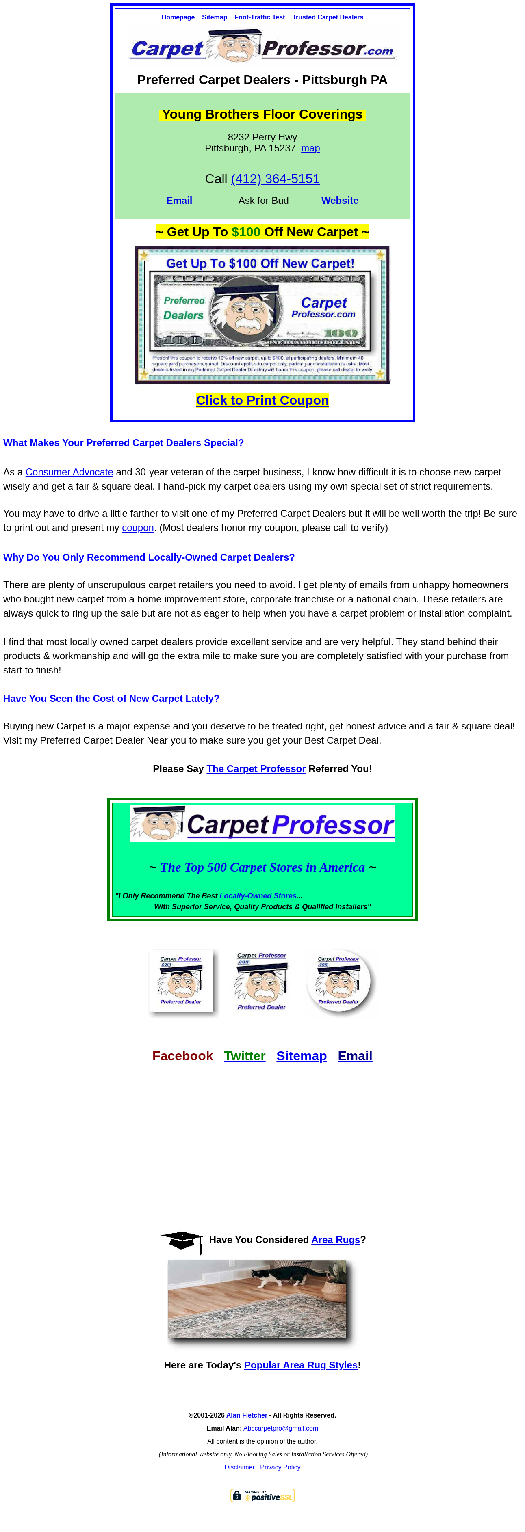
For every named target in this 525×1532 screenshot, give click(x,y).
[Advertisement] (262, 1139)
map (310, 147)
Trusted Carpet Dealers (327, 17)
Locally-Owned (247, 896)
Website (340, 200)
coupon (138, 527)
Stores (285, 896)
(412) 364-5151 (275, 178)
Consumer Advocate (69, 471)
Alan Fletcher (246, 1415)
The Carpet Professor (256, 768)
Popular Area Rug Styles (301, 1364)
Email (179, 200)
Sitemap (214, 17)
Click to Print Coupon (262, 400)
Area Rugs (335, 1239)
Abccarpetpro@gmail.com (280, 1428)
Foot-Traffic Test (259, 17)
